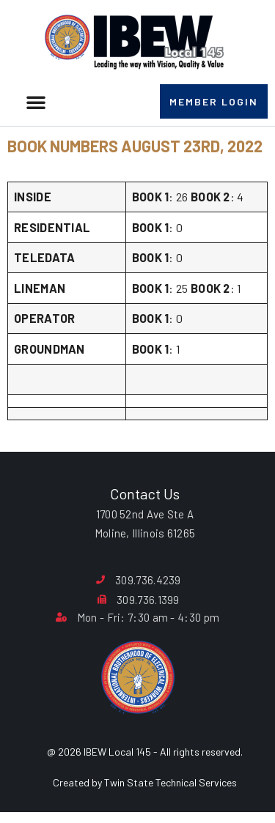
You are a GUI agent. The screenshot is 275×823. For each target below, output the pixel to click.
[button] (36, 101)
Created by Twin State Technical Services (145, 782)
